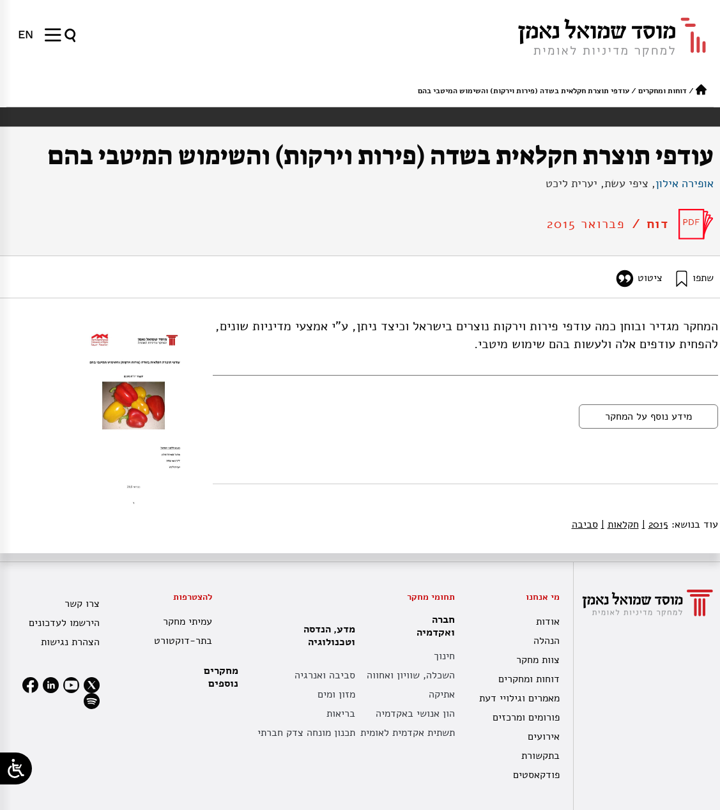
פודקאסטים (536, 775)
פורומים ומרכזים (526, 717)
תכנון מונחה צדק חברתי (306, 733)
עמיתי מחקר (187, 622)
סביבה (585, 524)
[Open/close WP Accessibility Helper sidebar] (16, 768)
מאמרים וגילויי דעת (519, 698)
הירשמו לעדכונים (64, 623)
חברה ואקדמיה (432, 626)
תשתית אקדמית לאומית (407, 733)
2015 (655, 524)
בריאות (340, 714)
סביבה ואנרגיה (325, 675)
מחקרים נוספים (221, 677)
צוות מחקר (538, 660)
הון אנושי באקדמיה (415, 714)
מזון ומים (336, 694)
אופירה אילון (684, 183)
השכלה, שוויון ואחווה (411, 675)
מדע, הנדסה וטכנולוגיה (326, 635)
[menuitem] (25, 34)
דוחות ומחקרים (662, 91)
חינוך (444, 656)
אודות (548, 622)
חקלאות (620, 524)
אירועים (544, 737)
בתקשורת (540, 756)
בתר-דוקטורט (183, 641)
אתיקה (442, 694)
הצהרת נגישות (70, 642)
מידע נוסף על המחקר (648, 416)
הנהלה (546, 641)
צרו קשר (82, 604)
